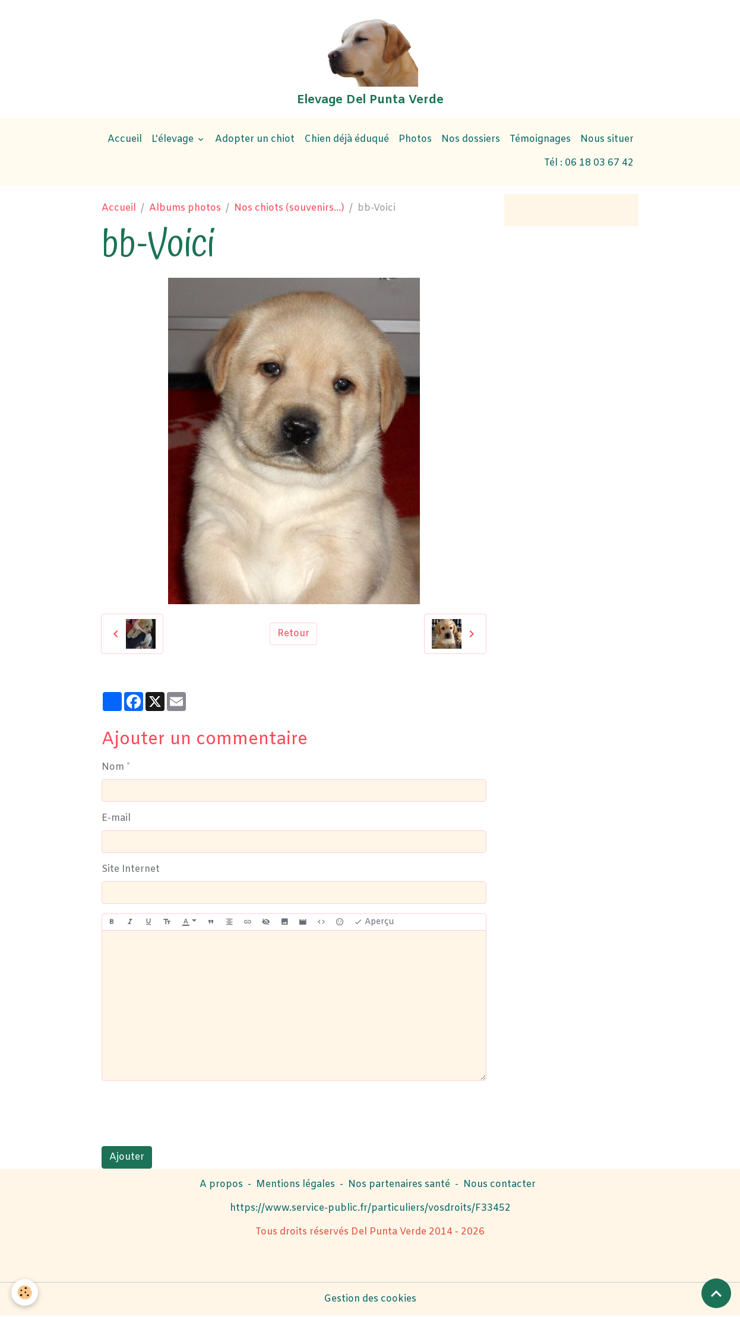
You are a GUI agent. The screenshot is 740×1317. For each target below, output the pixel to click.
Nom (113, 767)
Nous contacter (499, 1185)
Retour (293, 635)
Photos (415, 140)
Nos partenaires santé (399, 1185)
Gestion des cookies (370, 1300)
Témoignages (540, 140)
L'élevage (173, 140)
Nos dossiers (470, 140)
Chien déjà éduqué (346, 140)
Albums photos (185, 209)
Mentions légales (295, 1185)
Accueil (124, 140)
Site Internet (131, 870)
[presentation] (192, 1114)
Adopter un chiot (255, 140)
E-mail (116, 819)
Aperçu (374, 922)
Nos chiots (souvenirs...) (289, 209)
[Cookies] (25, 1292)
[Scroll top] (716, 1293)
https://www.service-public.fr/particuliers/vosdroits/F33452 (370, 1209)
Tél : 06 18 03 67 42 (589, 164)
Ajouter (126, 1158)
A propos (221, 1185)
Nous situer (607, 140)
